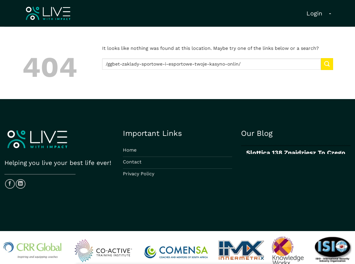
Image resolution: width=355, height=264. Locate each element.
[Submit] (327, 64)
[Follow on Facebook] (10, 184)
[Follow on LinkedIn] (20, 184)
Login (314, 13)
